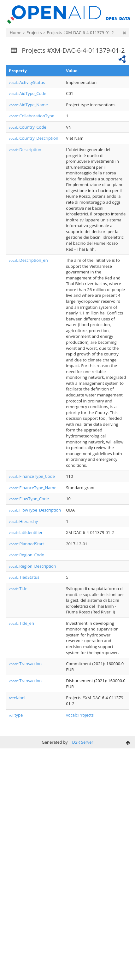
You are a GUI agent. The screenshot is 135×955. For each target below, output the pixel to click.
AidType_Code (27, 93)
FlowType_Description (35, 510)
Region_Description (32, 566)
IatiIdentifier (26, 532)
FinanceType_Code (32, 476)
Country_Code (27, 127)
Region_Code (26, 555)
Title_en (21, 623)
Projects (34, 32)
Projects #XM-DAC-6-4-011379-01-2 (80, 32)
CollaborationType (31, 116)
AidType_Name (28, 105)
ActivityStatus (27, 82)
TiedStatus (24, 577)
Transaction (25, 663)
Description (25, 149)
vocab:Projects (80, 715)
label (17, 697)
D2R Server (82, 742)
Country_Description (33, 138)
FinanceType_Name (32, 487)
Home (15, 32)
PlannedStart (26, 544)
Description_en (28, 260)
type (16, 715)
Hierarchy (23, 521)
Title (18, 588)
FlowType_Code (29, 498)
